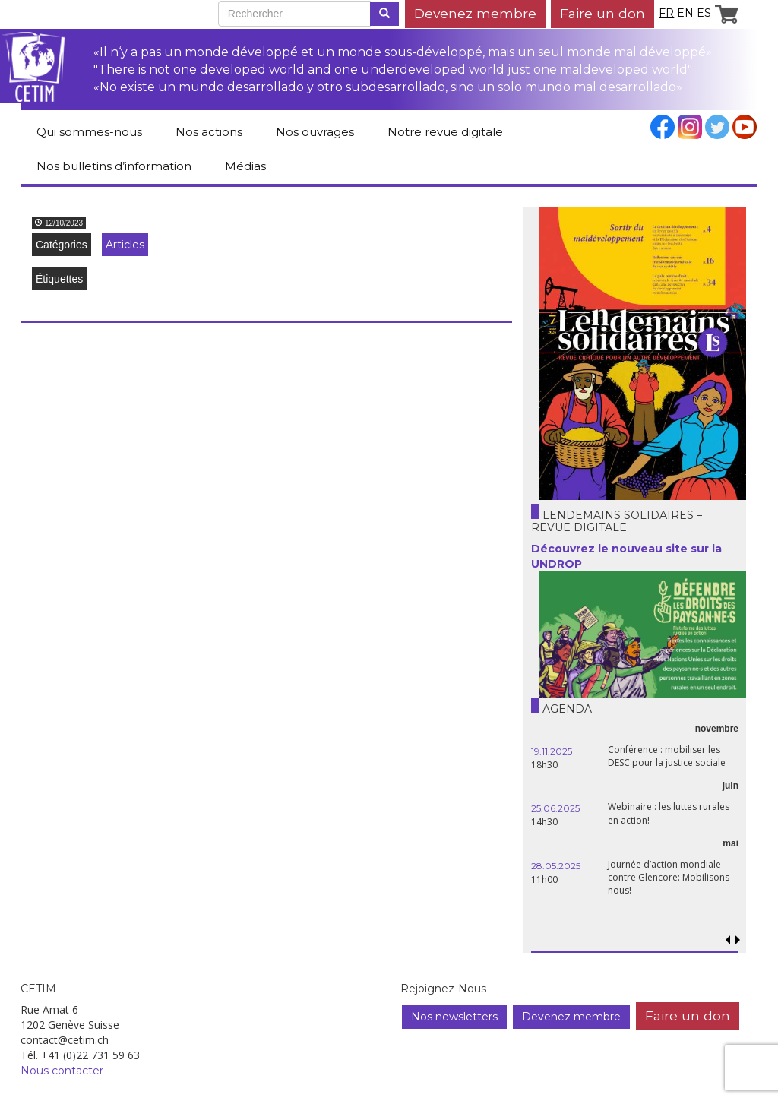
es (704, 13)
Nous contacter (62, 1070)
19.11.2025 (551, 751)
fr (666, 13)
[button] (738, 940)
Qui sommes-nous (89, 132)
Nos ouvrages (315, 132)
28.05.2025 (555, 866)
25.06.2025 (555, 808)
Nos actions (209, 132)
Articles (125, 245)
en (685, 13)
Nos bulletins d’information (113, 166)
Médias (245, 166)
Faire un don (602, 13)
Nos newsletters (454, 1016)
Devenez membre (475, 13)
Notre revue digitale (445, 132)
